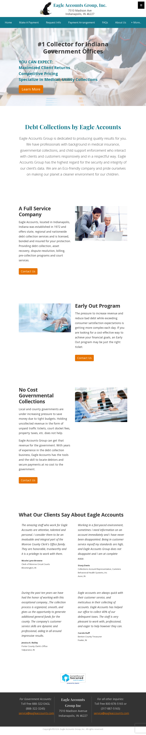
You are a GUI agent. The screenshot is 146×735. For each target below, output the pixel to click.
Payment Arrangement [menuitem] (81, 22)
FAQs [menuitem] (105, 22)
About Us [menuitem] (120, 22)
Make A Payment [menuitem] (29, 22)
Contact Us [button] (28, 271)
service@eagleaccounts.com (36, 713)
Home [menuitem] (8, 22)
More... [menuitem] (137, 22)
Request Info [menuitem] (53, 22)
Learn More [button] (31, 89)
